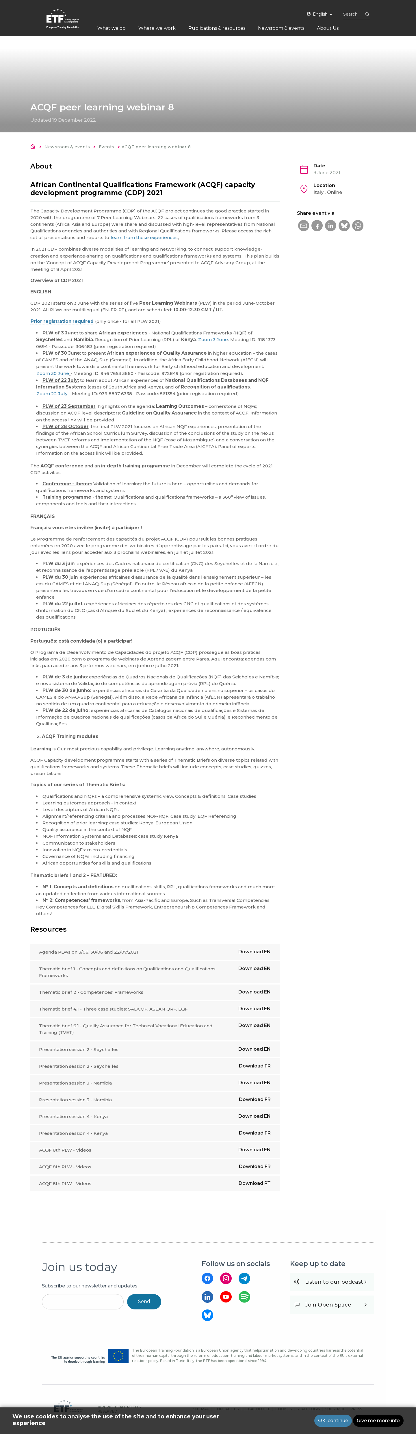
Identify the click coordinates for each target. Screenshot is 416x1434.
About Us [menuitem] (328, 28)
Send (144, 1305)
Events (106, 146)
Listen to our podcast (334, 1285)
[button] (304, 226)
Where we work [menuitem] (157, 28)
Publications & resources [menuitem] (216, 28)
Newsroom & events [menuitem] (281, 28)
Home (34, 147)
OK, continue (333, 1420)
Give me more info (378, 1420)
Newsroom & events (67, 146)
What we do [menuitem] (111, 28)
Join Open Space (328, 1308)
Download (254, 952)
